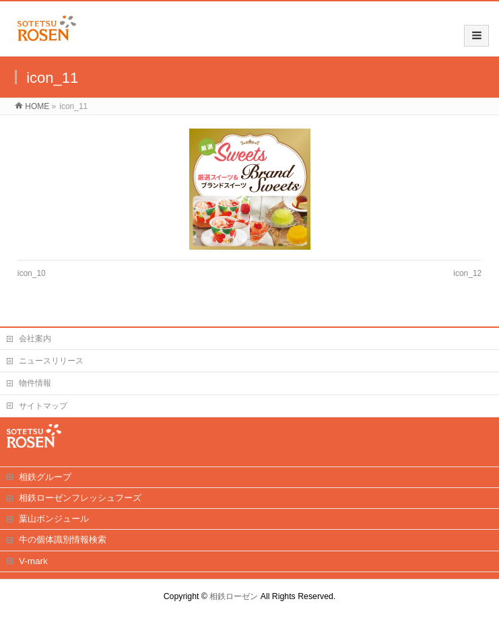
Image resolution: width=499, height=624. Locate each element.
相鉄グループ (45, 477)
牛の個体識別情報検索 (62, 539)
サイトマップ (43, 406)
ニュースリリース (51, 361)
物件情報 (35, 383)
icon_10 (32, 273)
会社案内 (35, 338)
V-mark (33, 561)
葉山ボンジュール (54, 519)
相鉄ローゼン (233, 596)
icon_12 (467, 273)
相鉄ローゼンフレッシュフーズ (80, 498)
